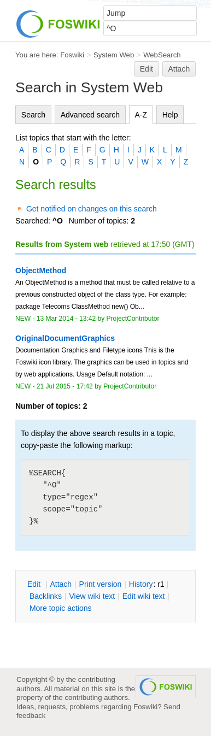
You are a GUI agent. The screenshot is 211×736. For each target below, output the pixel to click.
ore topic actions (61, 608)
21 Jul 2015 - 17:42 (65, 386)
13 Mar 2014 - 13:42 (66, 318)
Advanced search (90, 114)
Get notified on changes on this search (91, 208)
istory (141, 584)
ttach (61, 584)
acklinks (46, 596)
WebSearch (162, 55)
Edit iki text (143, 596)
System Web (113, 55)
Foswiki (72, 55)
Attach (179, 68)
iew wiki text (92, 596)
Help (170, 114)
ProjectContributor (133, 318)
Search (33, 114)
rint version (100, 584)
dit (35, 584)
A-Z (141, 114)
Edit (146, 68)
